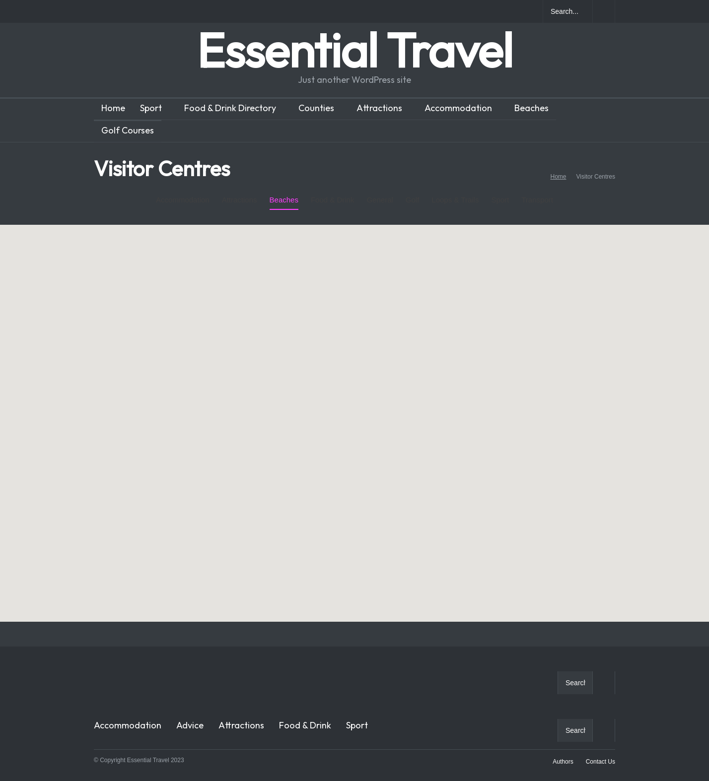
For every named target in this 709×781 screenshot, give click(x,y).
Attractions (379, 108)
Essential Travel (354, 50)
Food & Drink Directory (230, 108)
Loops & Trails (455, 192)
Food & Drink (332, 192)
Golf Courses (127, 130)
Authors (563, 761)
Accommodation (458, 108)
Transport (537, 199)
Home (113, 108)
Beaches (531, 108)
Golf (413, 192)
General (379, 192)
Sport (151, 108)
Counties (316, 108)
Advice (190, 725)
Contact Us (600, 761)
